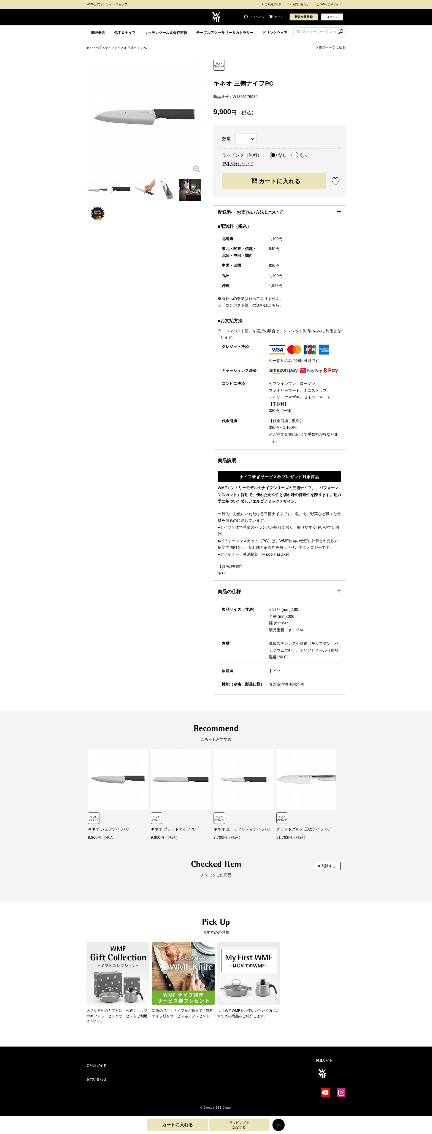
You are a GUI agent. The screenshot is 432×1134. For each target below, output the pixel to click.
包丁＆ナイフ (125, 33)
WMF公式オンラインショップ (107, 4)
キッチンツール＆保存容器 (165, 33)
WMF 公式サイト (331, 4)
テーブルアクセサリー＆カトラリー (224, 33)
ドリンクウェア (274, 33)
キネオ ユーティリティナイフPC (242, 829)
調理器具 (98, 33)
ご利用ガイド (273, 4)
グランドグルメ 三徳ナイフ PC (303, 829)
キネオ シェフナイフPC (108, 829)
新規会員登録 (304, 16)
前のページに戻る (332, 47)
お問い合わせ (300, 4)
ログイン (332, 16)
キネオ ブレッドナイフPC (173, 829)
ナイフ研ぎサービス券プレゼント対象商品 (279, 477)
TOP (90, 47)
